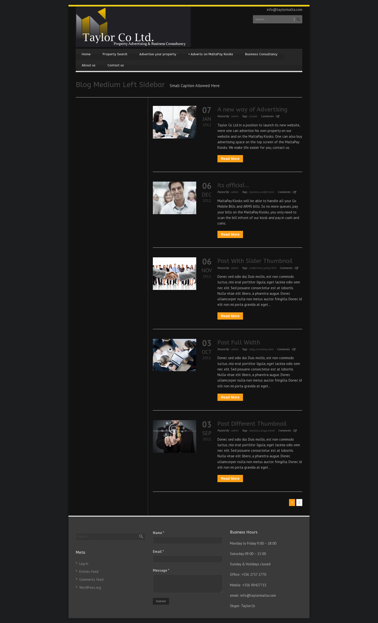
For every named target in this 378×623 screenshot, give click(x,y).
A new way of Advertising (252, 109)
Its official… (233, 185)
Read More (230, 159)
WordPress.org (90, 587)
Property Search (115, 54)
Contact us (116, 65)
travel (271, 430)
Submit (161, 601)
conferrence (267, 192)
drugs (264, 430)
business (255, 192)
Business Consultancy (261, 54)
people (253, 116)
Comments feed (91, 579)
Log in (83, 563)
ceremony (261, 349)
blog (252, 349)
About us (88, 65)
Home (86, 54)
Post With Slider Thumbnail (255, 261)
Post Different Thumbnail (252, 423)
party (267, 268)
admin (234, 116)
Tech (273, 268)
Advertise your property (157, 54)
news (271, 349)
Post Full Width (238, 342)
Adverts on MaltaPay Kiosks (210, 54)
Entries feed (88, 571)
